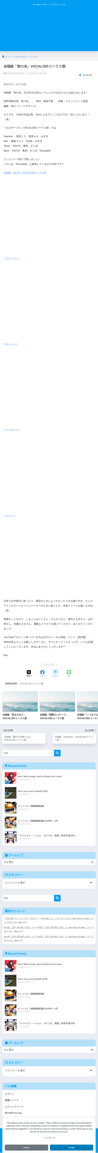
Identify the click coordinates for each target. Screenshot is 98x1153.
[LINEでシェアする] (69, 673)
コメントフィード (15, 1106)
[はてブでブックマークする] (55, 673)
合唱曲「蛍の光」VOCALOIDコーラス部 (26, 171)
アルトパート (11, 343)
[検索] (57, 752)
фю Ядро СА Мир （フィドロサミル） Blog (49, 4)
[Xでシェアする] (29, 673)
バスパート (10, 514)
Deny (53, 1137)
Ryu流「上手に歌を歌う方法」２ (19, 927)
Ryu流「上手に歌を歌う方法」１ (19, 936)
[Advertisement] (49, 30)
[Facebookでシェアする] (42, 673)
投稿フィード (12, 1100)
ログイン (10, 1093)
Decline (26, 1147)
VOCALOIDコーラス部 (31, 682)
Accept (45, 1137)
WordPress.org (13, 1113)
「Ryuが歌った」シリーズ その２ (20, 918)
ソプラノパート (12, 257)
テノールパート (12, 428)
